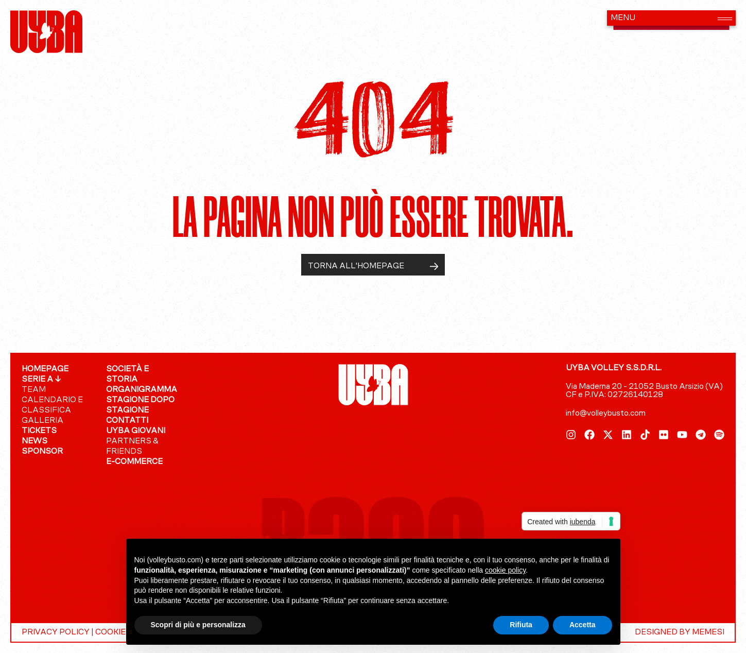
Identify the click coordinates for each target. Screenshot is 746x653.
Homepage (45, 369)
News (34, 441)
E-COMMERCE (134, 462)
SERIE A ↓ (41, 379)
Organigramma (141, 390)
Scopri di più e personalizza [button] (198, 625)
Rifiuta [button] (521, 625)
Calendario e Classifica (52, 405)
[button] (671, 18)
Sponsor (42, 452)
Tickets (39, 431)
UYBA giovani (135, 431)
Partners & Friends (132, 446)
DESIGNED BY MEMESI (679, 632)
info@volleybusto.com (606, 413)
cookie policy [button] (505, 570)
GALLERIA (42, 421)
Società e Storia (127, 374)
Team (34, 390)
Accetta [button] (582, 625)
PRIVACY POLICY (56, 632)
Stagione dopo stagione (140, 405)
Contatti (127, 421)
